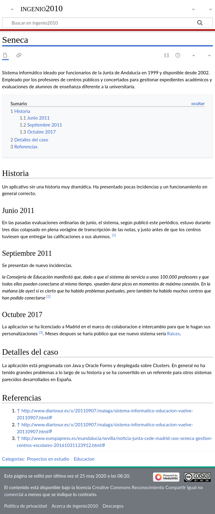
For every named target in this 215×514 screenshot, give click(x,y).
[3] (41, 332)
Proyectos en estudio (48, 459)
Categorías (13, 459)
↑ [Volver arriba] (18, 410)
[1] (114, 235)
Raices (173, 333)
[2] (48, 296)
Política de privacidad (25, 506)
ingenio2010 (42, 8)
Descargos (113, 506)
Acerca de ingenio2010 (74, 506)
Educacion (84, 459)
